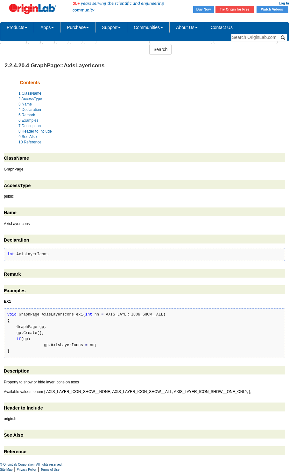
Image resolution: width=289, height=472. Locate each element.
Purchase (78, 27)
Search (160, 49)
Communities (148, 27)
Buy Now (203, 9)
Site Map (6, 469)
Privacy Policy (27, 469)
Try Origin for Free (235, 9)
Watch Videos (272, 9)
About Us (187, 27)
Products (17, 27)
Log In (284, 3)
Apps (47, 27)
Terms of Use (50, 469)
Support (111, 27)
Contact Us (222, 27)
